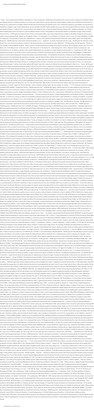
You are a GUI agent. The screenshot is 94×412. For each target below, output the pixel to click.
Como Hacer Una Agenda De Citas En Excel (29, 397)
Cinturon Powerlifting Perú (11, 397)
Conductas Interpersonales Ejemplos (67, 397)
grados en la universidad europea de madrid (15, 4)
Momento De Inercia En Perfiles (49, 397)
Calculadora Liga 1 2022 (6, 394)
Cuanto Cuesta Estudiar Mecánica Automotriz (24, 394)
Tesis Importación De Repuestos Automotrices (48, 394)
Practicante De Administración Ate (69, 394)
